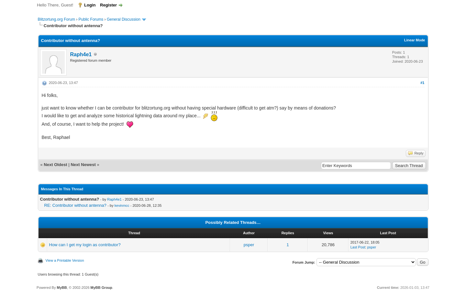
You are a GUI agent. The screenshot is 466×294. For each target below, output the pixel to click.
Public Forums (91, 19)
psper (249, 244)
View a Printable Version (65, 260)
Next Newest (83, 164)
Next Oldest (55, 164)
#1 (422, 83)
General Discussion (123, 19)
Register (108, 5)
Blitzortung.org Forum (56, 19)
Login (89, 5)
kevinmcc (122, 205)
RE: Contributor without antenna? (75, 205)
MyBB (62, 287)
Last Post (357, 247)
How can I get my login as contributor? (85, 244)
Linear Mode (414, 40)
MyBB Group (101, 287)
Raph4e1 (81, 54)
